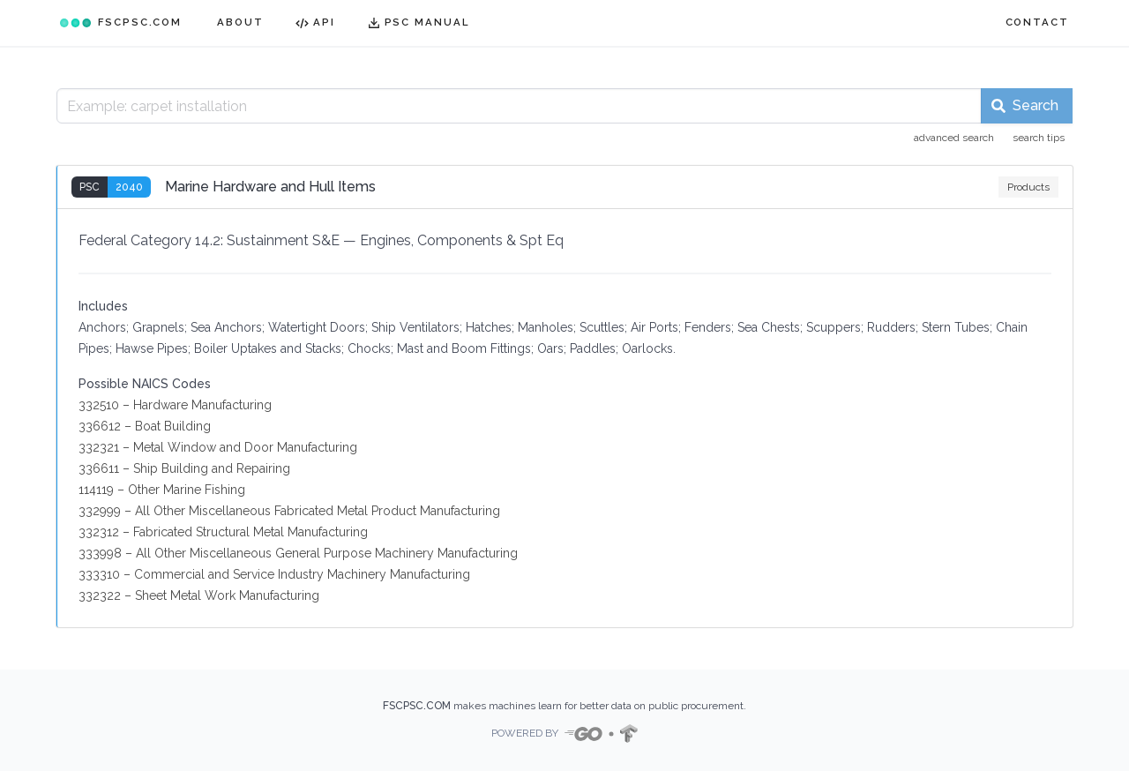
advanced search (954, 137)
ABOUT (240, 22)
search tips (1039, 137)
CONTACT (1037, 22)
